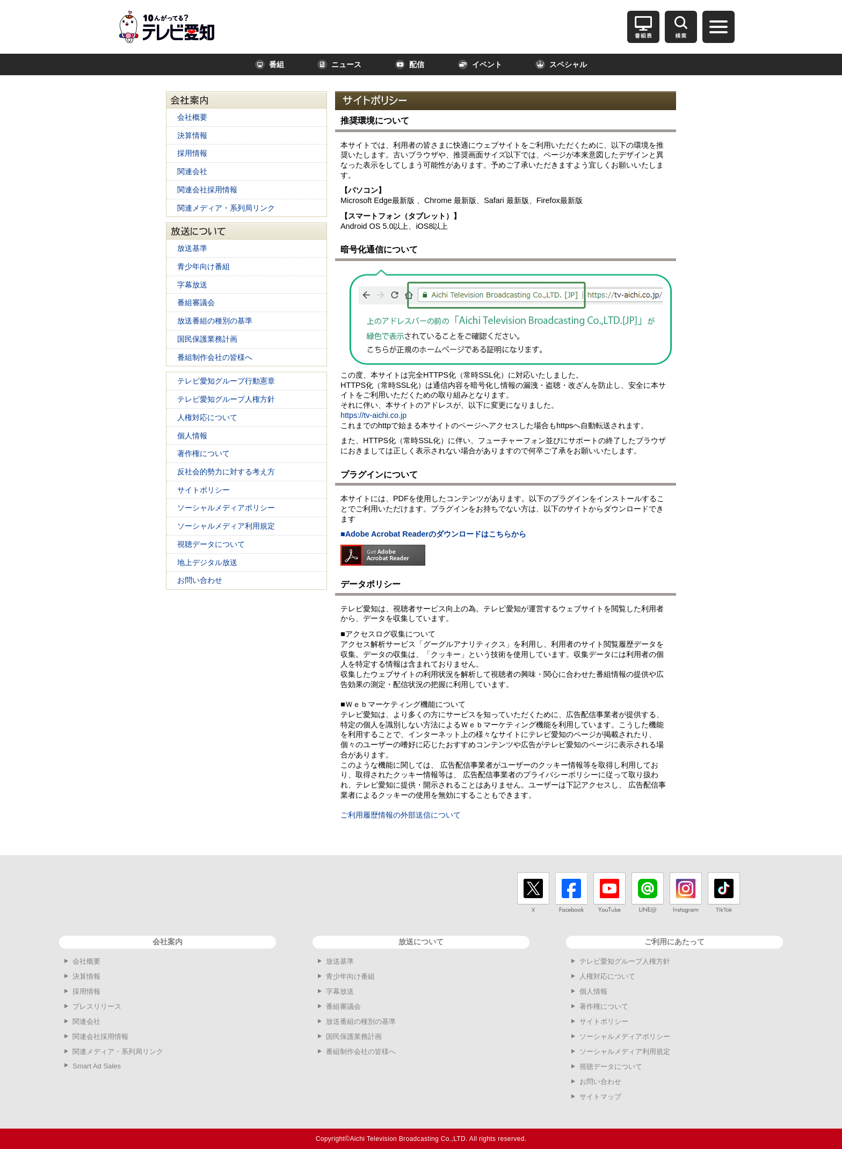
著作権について (203, 453)
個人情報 (192, 435)
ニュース (339, 64)
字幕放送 (192, 284)
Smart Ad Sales (96, 1066)
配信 (409, 64)
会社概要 (192, 117)
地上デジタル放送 (207, 562)
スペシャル (561, 64)
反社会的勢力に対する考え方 (226, 471)
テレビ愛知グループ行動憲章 (226, 381)
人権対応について (207, 417)
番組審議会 (196, 302)
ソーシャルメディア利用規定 (226, 526)
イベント (480, 64)
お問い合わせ (199, 580)
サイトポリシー (203, 490)
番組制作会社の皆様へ (214, 357)
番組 (269, 64)
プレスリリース (96, 1006)
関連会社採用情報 (207, 189)
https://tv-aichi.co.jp (373, 415)
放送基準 (192, 248)
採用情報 (192, 153)
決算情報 (192, 135)
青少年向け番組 (203, 266)
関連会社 (192, 171)
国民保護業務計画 (207, 339)
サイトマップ (600, 1097)
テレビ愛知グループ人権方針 (226, 399)
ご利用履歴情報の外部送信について (400, 815)
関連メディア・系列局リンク (226, 208)
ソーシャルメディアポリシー (226, 507)
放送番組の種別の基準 (214, 320)
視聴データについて (211, 544)
